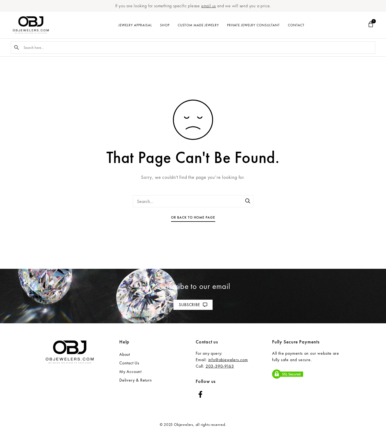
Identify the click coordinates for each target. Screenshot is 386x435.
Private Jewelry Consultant (253, 25)
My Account (130, 371)
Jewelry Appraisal (135, 25)
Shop (165, 25)
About (124, 354)
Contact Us (129, 363)
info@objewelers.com (228, 360)
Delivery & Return (135, 380)
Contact (296, 25)
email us (208, 6)
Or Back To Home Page (193, 217)
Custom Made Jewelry (198, 25)
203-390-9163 (220, 366)
